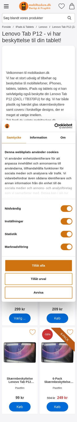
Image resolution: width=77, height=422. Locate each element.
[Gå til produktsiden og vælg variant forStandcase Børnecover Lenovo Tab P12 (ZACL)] (20, 318)
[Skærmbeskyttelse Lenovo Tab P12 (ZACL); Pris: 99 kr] (19, 365)
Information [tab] (38, 137)
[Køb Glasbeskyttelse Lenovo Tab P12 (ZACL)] (57, 318)
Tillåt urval (38, 279)
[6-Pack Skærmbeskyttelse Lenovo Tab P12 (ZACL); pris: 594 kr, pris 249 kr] (57, 365)
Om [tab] (63, 137)
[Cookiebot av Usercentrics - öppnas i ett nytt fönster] (54, 126)
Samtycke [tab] (14, 137)
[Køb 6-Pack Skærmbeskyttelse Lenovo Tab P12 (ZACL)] (57, 407)
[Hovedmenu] (6, 6)
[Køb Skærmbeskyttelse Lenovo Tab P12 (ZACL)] (20, 407)
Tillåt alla (38, 265)
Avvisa (39, 292)
